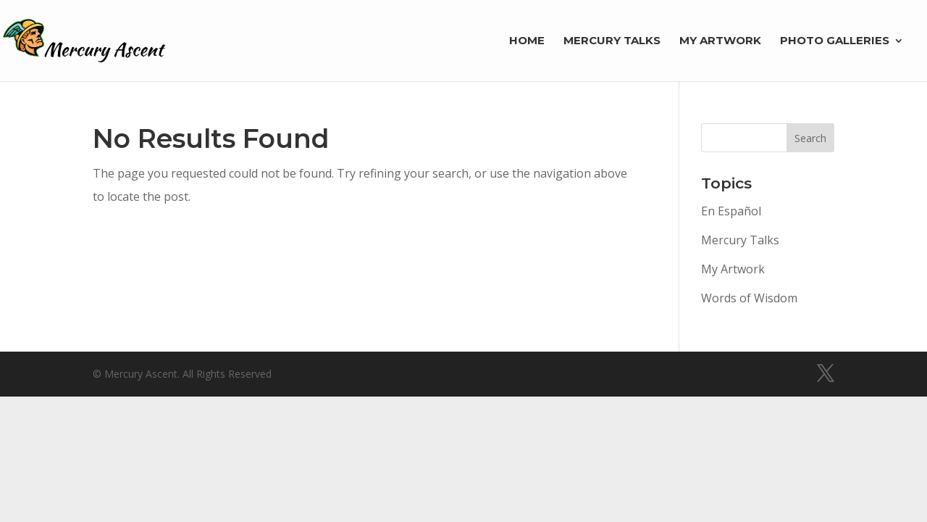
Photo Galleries (834, 41)
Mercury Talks (611, 41)
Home (527, 41)
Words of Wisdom (749, 298)
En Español (731, 211)
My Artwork (720, 41)
